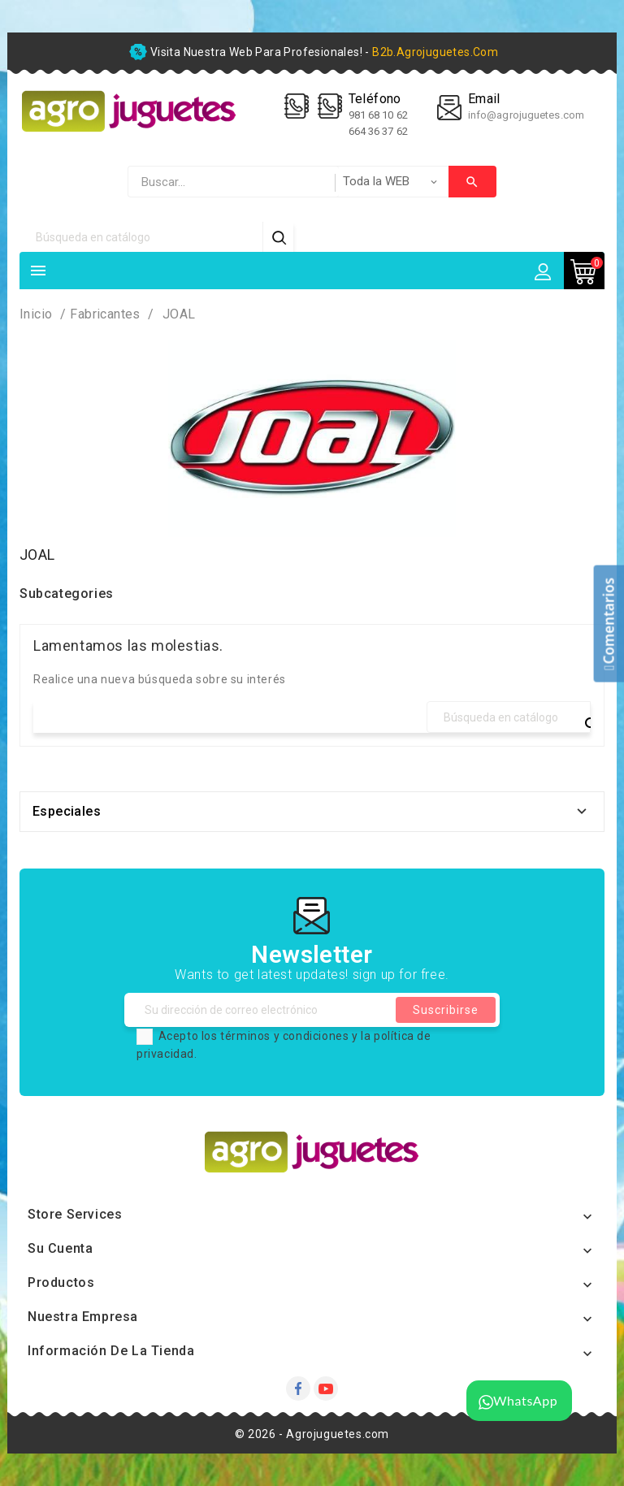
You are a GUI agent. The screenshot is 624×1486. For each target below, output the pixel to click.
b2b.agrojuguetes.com (435, 51)
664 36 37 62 (378, 131)
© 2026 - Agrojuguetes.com (312, 1434)
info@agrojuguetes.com (526, 115)
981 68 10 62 (379, 115)
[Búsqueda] (141, 237)
